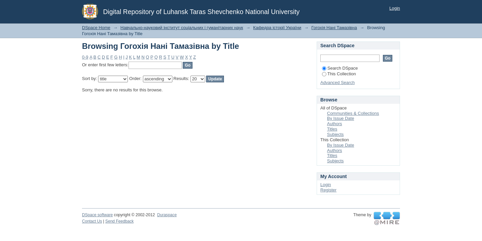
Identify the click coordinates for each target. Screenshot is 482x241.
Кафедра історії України (277, 27)
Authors (334, 123)
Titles (332, 129)
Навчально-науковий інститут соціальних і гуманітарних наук (181, 27)
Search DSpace (340, 68)
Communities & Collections (353, 113)
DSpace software (97, 215)
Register (328, 189)
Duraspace (166, 215)
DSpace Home (96, 27)
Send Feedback (119, 221)
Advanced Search (337, 82)
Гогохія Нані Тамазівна (334, 27)
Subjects (335, 134)
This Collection (339, 73)
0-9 (85, 57)
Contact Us (92, 221)
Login (394, 8)
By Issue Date (340, 118)
